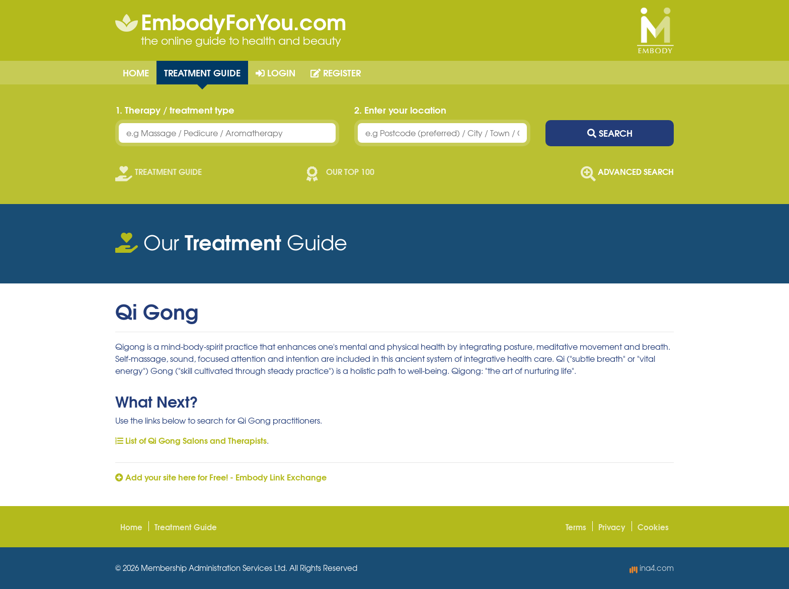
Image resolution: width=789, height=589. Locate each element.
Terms (576, 527)
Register (335, 72)
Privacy (611, 527)
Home (136, 72)
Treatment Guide (202, 72)
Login (275, 72)
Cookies (653, 527)
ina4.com (651, 567)
